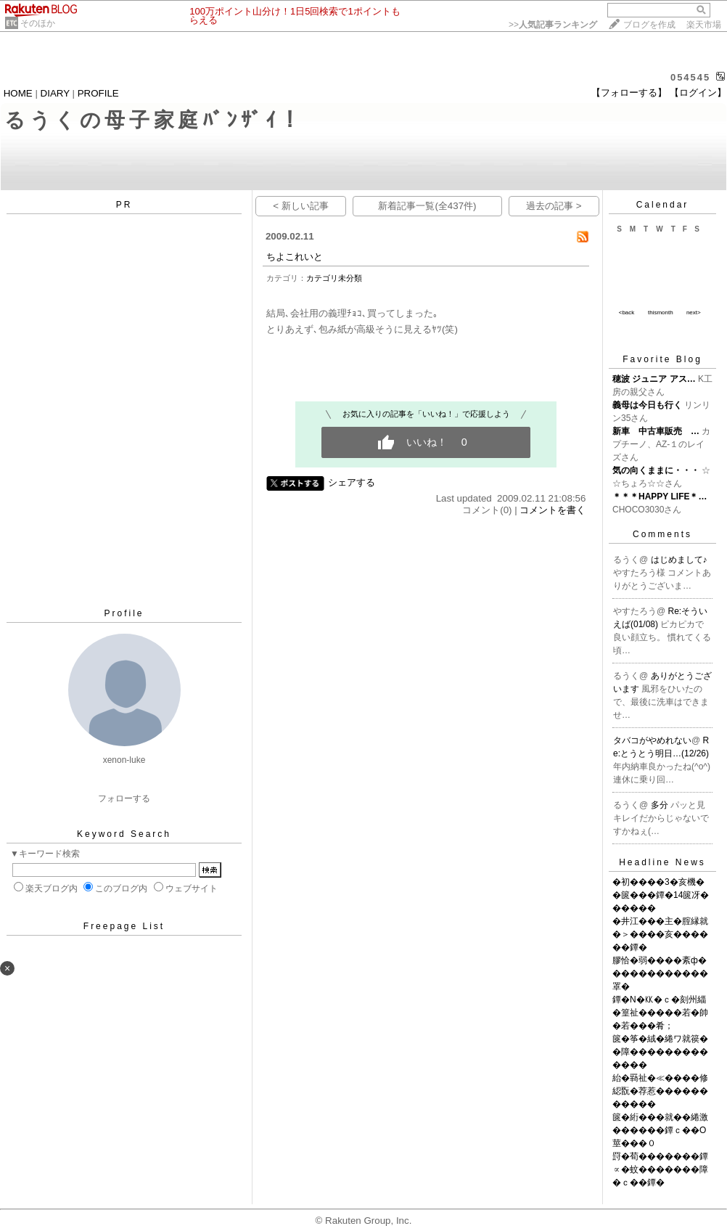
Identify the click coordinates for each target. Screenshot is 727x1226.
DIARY (55, 93)
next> (693, 312)
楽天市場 (703, 25)
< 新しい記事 (301, 205)
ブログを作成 (649, 25)
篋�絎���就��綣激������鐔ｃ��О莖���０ (660, 1130)
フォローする (124, 798)
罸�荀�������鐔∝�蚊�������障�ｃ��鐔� (660, 1169)
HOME (18, 93)
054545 (690, 77)
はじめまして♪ (679, 560)
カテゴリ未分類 (334, 278)
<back (627, 312)
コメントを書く (552, 509)
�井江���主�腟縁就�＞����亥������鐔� (660, 934)
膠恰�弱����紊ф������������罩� (660, 973)
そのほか (37, 23)
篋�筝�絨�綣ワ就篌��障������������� (660, 1052)
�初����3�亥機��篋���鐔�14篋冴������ (660, 895)
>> (553, 25)
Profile (124, 613)
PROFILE (98, 93)
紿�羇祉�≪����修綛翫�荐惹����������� (660, 1091)
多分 (660, 805)
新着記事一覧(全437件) (427, 205)
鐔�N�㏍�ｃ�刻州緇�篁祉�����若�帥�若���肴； (660, 1012)
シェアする (351, 482)
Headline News (662, 862)
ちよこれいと (294, 256)
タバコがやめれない (652, 740)
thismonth (660, 312)
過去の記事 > (554, 205)
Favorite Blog (662, 359)
